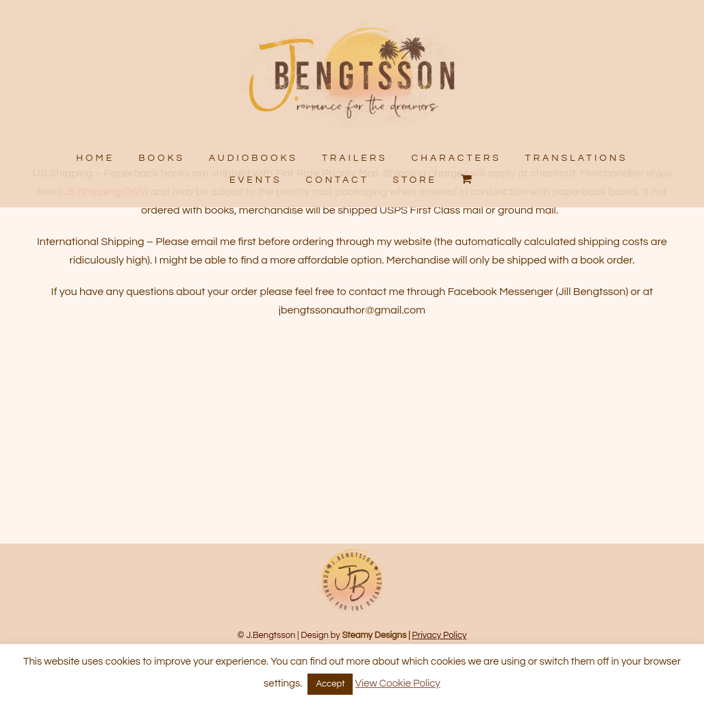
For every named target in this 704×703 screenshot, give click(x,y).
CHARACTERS (456, 158)
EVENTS (255, 179)
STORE (415, 179)
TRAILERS (355, 158)
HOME (96, 158)
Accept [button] (330, 684)
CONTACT (337, 179)
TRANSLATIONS (576, 158)
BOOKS (162, 158)
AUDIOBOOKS (253, 158)
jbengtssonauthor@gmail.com (352, 353)
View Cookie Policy (397, 683)
